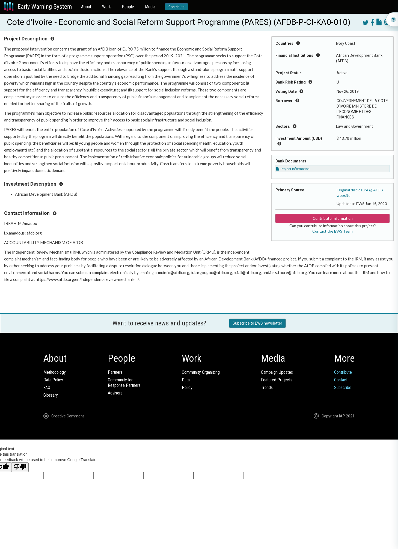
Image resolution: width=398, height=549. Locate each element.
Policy (187, 387)
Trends (267, 387)
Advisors (115, 393)
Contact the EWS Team (332, 231)
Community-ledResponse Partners (124, 382)
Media (150, 6)
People (128, 6)
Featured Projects (276, 379)
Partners (115, 372)
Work (106, 6)
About (86, 6)
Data (186, 379)
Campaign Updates (277, 372)
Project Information (293, 169)
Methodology (54, 372)
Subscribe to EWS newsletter (257, 323)
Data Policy (53, 379)
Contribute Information (333, 218)
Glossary (50, 395)
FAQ (46, 387)
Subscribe (342, 387)
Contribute (176, 7)
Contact (340, 379)
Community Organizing (201, 372)
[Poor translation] (20, 467)
